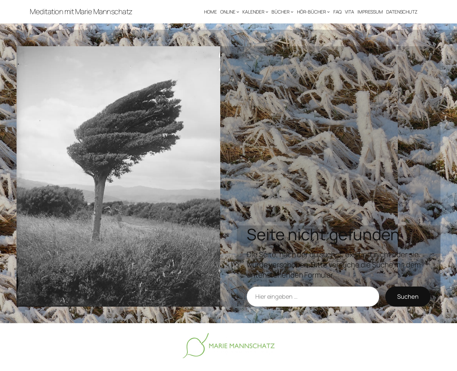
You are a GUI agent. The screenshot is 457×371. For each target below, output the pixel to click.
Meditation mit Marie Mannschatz (81, 12)
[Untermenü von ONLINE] (237, 11)
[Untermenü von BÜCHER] (292, 11)
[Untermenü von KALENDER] (267, 11)
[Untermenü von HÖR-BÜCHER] (328, 11)
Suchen (408, 296)
